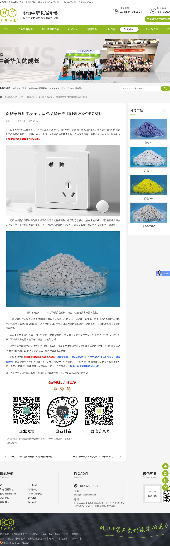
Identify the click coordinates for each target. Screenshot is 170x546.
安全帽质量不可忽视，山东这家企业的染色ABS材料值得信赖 (97, 456)
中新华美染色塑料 (55, 439)
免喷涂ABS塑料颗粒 (38, 88)
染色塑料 (69, 439)
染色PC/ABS (148, 226)
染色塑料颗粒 (25, 29)
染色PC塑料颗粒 (75, 88)
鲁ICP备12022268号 (58, 534)
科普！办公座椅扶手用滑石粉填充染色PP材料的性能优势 (36, 456)
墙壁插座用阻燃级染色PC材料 (31, 439)
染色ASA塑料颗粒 (57, 88)
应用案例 (110, 29)
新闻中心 (129, 29)
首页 (6, 29)
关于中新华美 (150, 29)
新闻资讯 (31, 97)
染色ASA (148, 170)
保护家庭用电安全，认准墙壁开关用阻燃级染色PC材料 (62, 97)
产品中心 (73, 29)
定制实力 (92, 29)
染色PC (149, 142)
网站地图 (32, 502)
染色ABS (148, 198)
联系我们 (32, 498)
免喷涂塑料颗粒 (51, 29)
